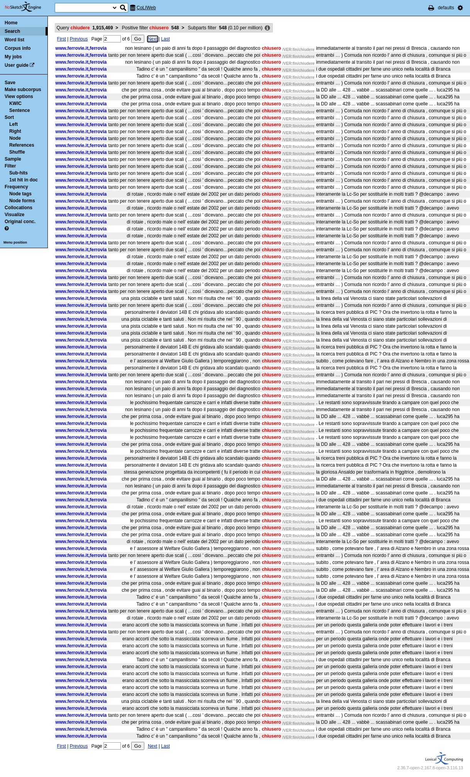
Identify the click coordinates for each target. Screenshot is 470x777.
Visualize (14, 214)
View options (19, 96)
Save (10, 82)
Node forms (22, 200)
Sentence (19, 110)
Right (15, 131)
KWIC (15, 103)
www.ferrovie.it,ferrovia (81, 48)
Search (12, 31)
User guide (17, 65)
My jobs (13, 56)
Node (15, 138)
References (21, 145)
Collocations (18, 207)
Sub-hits (18, 173)
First (61, 39)
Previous (79, 39)
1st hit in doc (23, 180)
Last (165, 39)
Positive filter (150, 27)
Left (13, 124)
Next (152, 39)
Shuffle (17, 152)
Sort (9, 117)
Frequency (16, 187)
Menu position (15, 242)
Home (11, 22)
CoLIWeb (146, 7)
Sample (13, 159)
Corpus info (17, 48)
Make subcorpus (23, 89)
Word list (14, 39)
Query (85, 27)
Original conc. (20, 221)
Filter (10, 166)
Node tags (20, 193)
